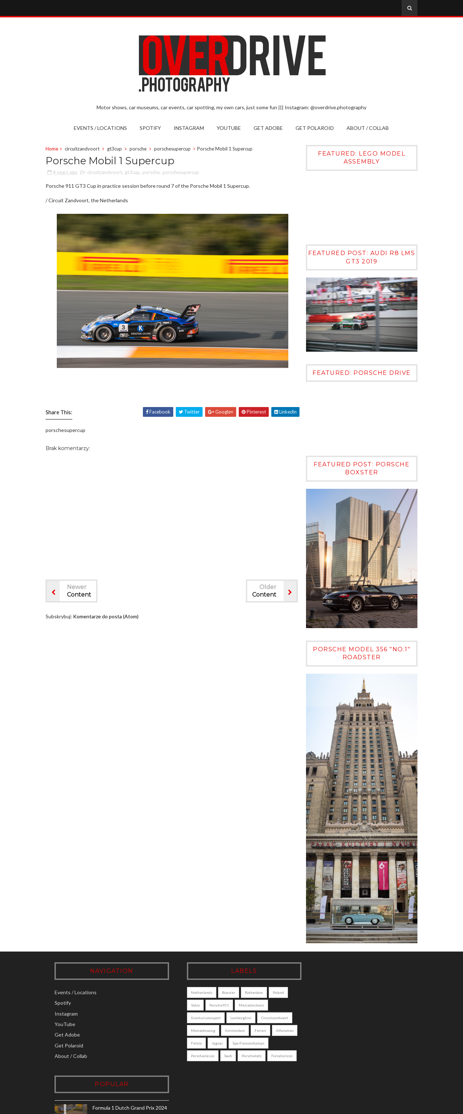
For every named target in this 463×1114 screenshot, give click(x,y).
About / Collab (368, 128)
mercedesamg (230, 1027)
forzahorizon (222, 1065)
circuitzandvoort (83, 149)
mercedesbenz (242, 1001)
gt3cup (116, 149)
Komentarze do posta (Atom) (107, 617)
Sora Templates (313, 1106)
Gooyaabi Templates (392, 1106)
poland (269, 989)
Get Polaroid (315, 128)
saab (260, 1052)
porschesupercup (174, 149)
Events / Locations (100, 128)
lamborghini (231, 1014)
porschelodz (191, 1065)
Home (53, 149)
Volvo (186, 1001)
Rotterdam (244, 989)
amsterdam (262, 1027)
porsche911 (210, 1001)
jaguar (256, 1039)
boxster (219, 989)
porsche (139, 149)
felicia (235, 1039)
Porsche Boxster (356, 1022)
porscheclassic (235, 1052)
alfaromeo (211, 1039)
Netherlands (192, 989)
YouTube (229, 128)
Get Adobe (268, 128)
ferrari (187, 1039)
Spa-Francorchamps (197, 1052)
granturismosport (196, 1014)
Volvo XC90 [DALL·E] (360, 1054)
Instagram (189, 128)
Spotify (150, 128)
